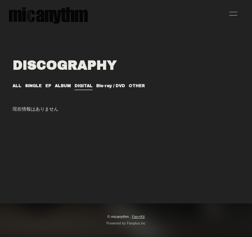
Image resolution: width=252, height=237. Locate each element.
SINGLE (33, 86)
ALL (16, 86)
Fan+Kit (138, 217)
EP (48, 86)
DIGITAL (83, 86)
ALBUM (63, 86)
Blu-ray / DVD (110, 86)
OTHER (137, 86)
